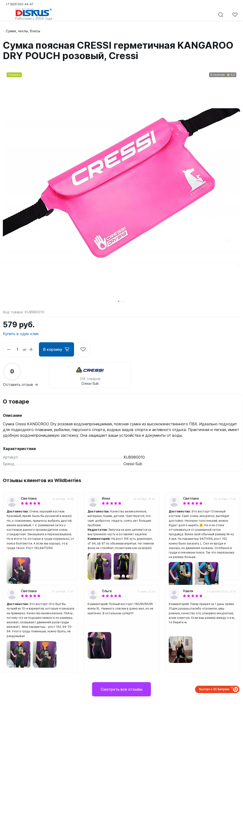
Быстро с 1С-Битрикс (214, 689)
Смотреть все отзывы (121, 689)
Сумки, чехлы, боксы (23, 31)
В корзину (56, 349)
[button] (119, 301)
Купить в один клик (21, 333)
